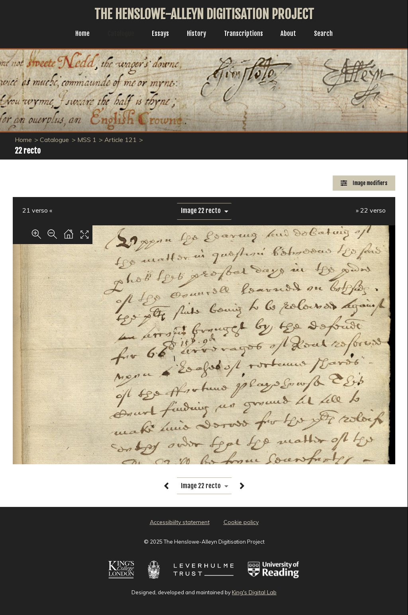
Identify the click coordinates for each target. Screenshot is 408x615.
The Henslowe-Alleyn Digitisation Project (204, 14)
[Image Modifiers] (364, 183)
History (196, 34)
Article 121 (120, 140)
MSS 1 (86, 140)
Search (330, 34)
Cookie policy (241, 522)
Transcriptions (246, 34)
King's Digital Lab (254, 592)
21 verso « (37, 210)
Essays (158, 34)
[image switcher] (204, 211)
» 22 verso (371, 210)
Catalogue (116, 34)
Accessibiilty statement (180, 522)
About (293, 34)
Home (76, 34)
